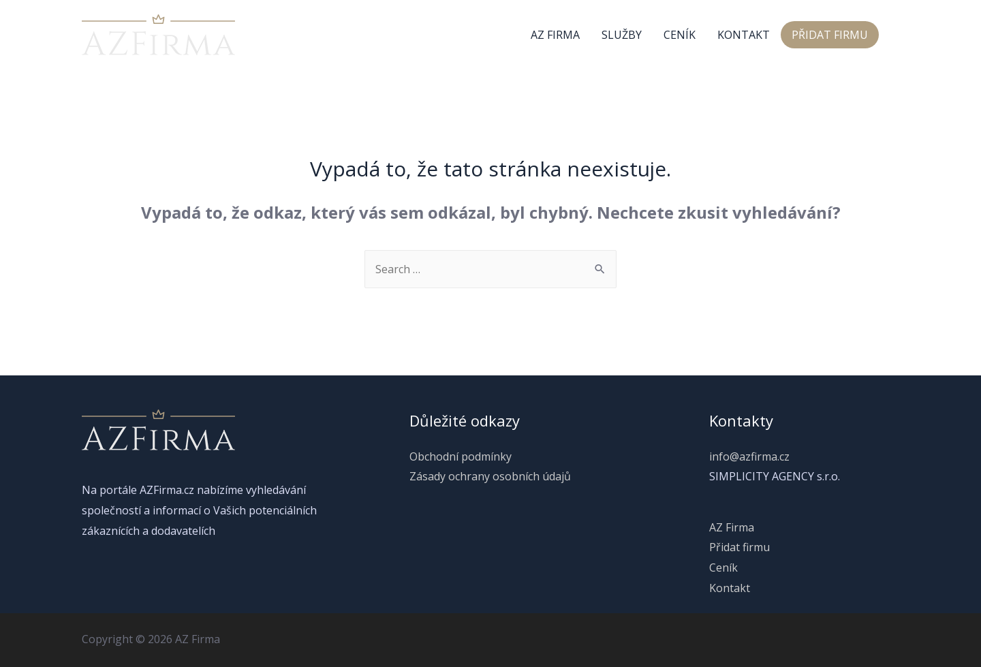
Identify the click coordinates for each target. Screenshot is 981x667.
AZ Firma (555, 34)
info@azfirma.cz (749, 456)
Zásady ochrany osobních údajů (490, 476)
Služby (622, 34)
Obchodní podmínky (460, 456)
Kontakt (743, 34)
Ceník (680, 34)
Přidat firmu (830, 34)
